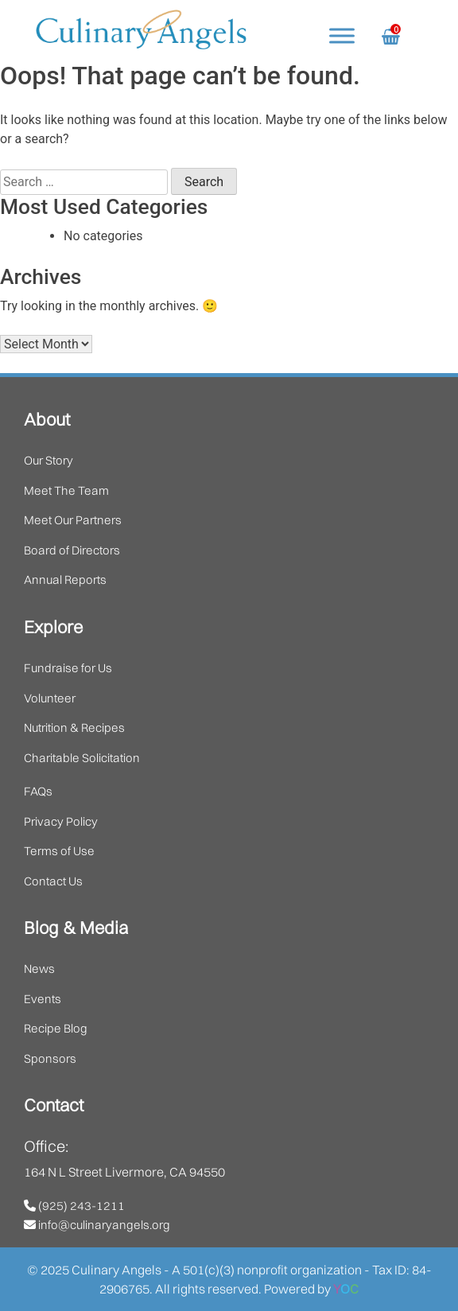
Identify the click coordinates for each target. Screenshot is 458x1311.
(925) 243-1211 (74, 1205)
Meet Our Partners (73, 519)
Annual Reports (65, 579)
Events (42, 998)
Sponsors (50, 1058)
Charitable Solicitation (82, 757)
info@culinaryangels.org (97, 1224)
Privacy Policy (61, 821)
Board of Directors (72, 550)
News (39, 968)
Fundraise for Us (68, 667)
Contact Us (53, 881)
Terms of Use (59, 850)
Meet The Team (66, 490)
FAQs (38, 791)
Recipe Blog (55, 1028)
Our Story (48, 460)
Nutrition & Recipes (74, 727)
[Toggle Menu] (342, 35)
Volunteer (50, 698)
